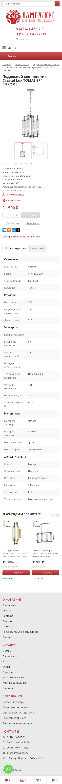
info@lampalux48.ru (17, 752)
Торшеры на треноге (14, 717)
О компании (9, 605)
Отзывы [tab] (38, 248)
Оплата (6, 610)
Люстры (6, 650)
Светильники (9, 656)
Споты (6, 666)
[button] (52, 515)
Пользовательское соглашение (20, 631)
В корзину (15, 572)
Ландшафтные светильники (17, 723)
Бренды (6, 637)
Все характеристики (13, 193)
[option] (22, 151)
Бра (4, 661)
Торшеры (7, 672)
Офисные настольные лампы (18, 712)
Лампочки (8, 688)
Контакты (8, 626)
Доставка (7, 615)
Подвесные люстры (13, 702)
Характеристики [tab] (15, 248)
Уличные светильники (14, 682)
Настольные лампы (13, 677)
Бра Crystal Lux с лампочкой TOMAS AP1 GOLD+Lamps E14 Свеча (14, 553)
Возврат (7, 621)
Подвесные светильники (27, 236)
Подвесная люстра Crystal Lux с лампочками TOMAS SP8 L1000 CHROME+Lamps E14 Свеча (45, 553)
